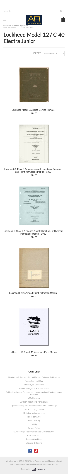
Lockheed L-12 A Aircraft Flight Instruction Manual (33, 293)
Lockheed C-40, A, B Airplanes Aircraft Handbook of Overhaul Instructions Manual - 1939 (33, 232)
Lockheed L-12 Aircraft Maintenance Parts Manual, (33, 352)
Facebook (30, 451)
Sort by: (37, 53)
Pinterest (36, 451)
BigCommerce (39, 469)
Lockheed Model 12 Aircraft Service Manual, (33, 110)
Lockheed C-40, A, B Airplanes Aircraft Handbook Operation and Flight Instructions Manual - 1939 (33, 170)
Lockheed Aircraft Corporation (15, 25)
